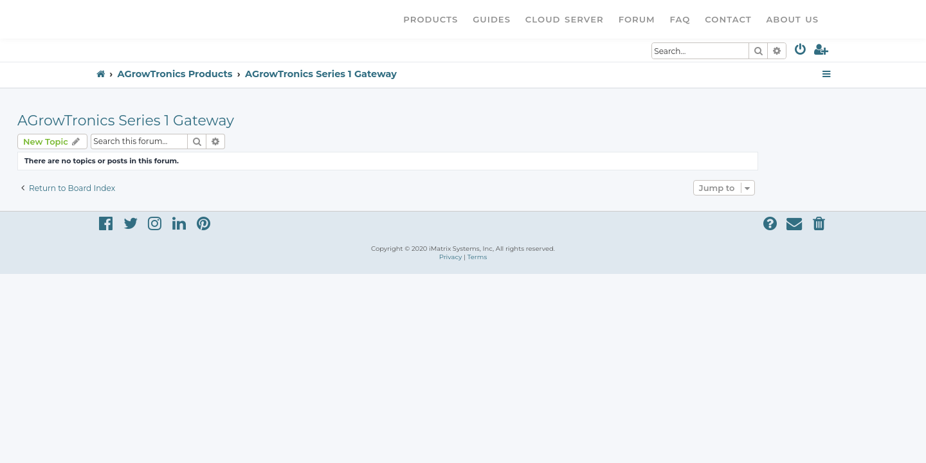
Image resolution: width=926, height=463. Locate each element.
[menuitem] (801, 51)
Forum (637, 19)
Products (430, 19)
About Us (792, 19)
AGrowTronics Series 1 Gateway (201, 120)
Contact (728, 19)
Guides (492, 19)
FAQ (680, 19)
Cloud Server (564, 19)
